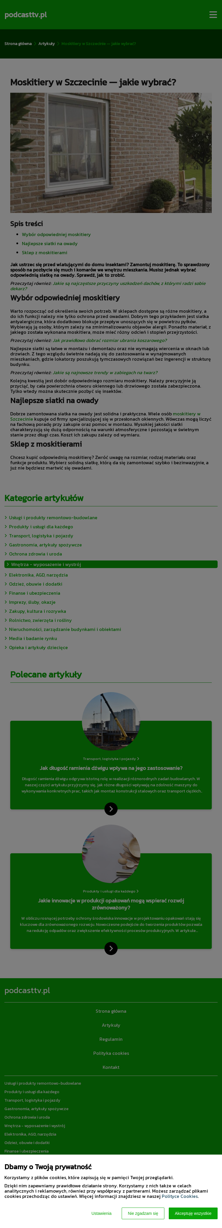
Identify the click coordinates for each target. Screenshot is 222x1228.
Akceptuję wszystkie (193, 1213)
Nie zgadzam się (143, 1213)
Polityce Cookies (180, 1196)
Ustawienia (101, 1213)
